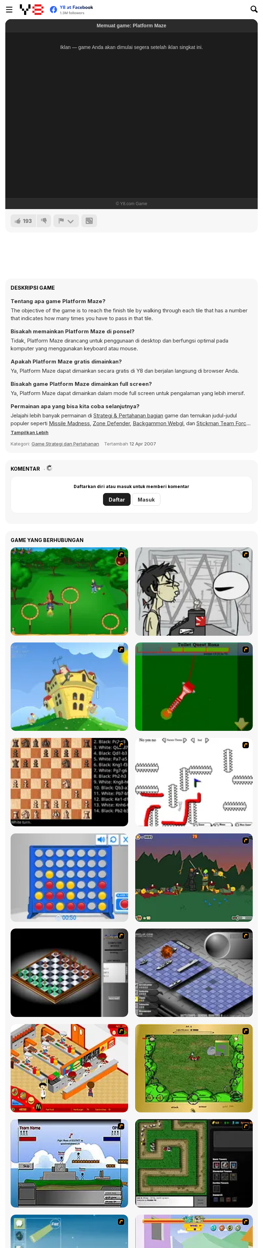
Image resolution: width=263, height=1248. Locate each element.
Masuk (146, 500)
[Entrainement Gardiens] (69, 591)
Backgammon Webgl (158, 423)
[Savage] (194, 1068)
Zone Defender (111, 423)
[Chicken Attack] (69, 686)
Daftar (117, 500)
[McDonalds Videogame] (69, 1068)
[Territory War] (69, 1163)
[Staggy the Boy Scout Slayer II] (194, 877)
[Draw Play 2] (194, 782)
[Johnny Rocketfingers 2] (194, 591)
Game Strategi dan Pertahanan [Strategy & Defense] (65, 444)
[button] (29, 432)
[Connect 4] (69, 877)
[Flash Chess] (69, 973)
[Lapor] (66, 220)
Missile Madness (69, 423)
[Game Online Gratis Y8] (32, 9)
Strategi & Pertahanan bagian (128, 415)
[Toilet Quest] (194, 686)
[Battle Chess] (69, 782)
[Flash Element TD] (194, 1163)
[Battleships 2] (194, 973)
